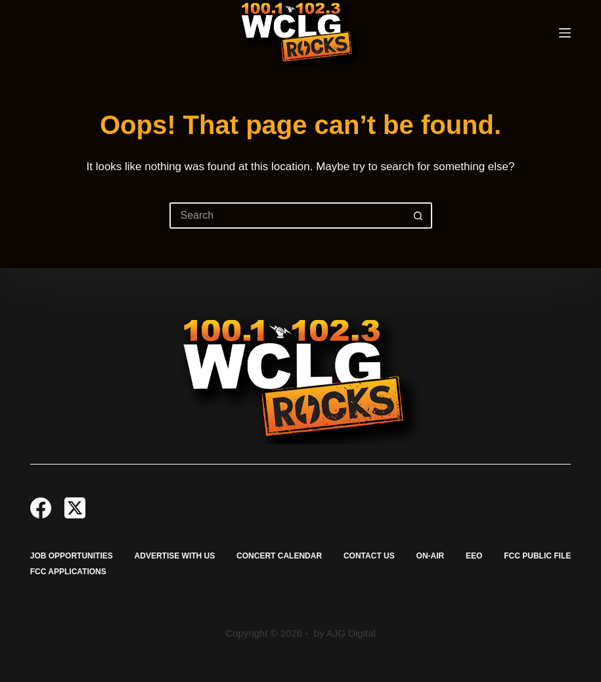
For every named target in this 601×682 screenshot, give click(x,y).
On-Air (430, 555)
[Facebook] (40, 507)
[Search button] (419, 215)
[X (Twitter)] (74, 507)
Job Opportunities (71, 555)
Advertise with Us (175, 555)
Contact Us (369, 555)
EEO (474, 555)
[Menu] (565, 33)
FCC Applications (68, 571)
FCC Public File (537, 555)
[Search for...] (287, 215)
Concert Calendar (279, 555)
